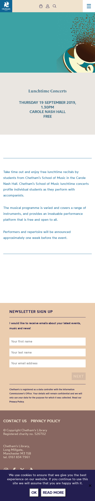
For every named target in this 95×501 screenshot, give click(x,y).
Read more (53, 492)
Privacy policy (45, 421)
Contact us (15, 421)
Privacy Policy (16, 401)
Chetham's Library (6, 6)
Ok (34, 492)
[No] (90, 485)
